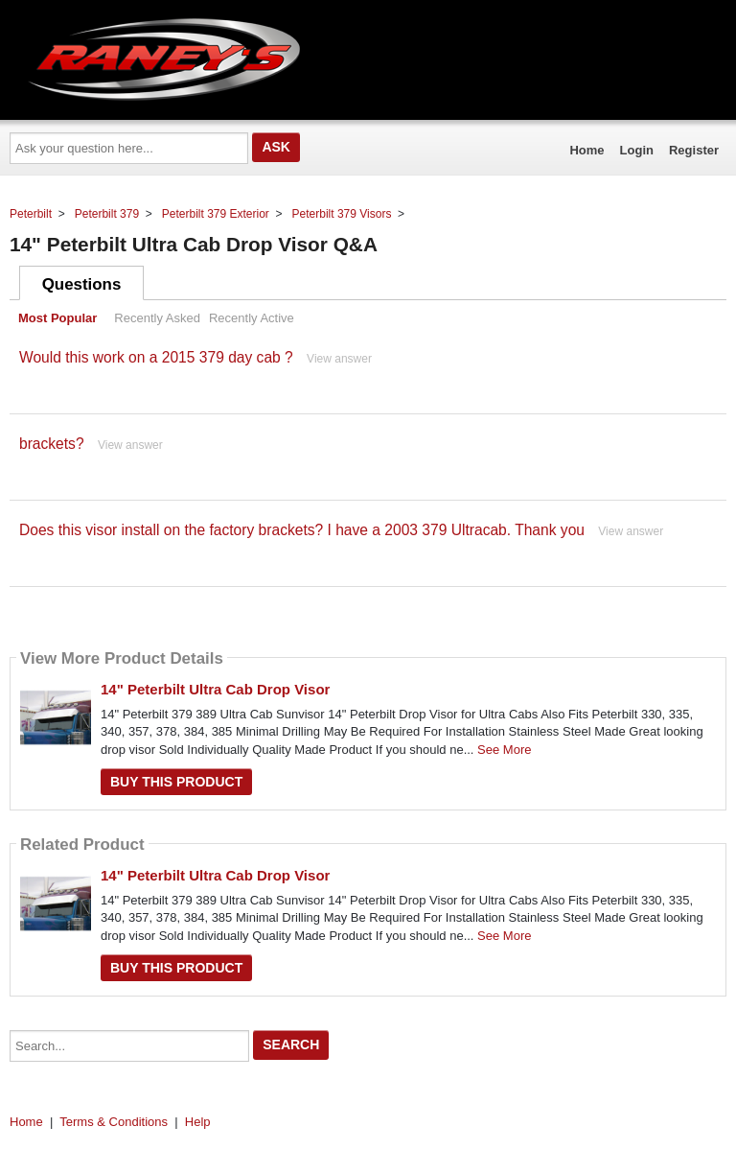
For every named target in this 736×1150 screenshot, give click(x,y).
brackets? (51, 443)
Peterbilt (31, 214)
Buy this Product (176, 781)
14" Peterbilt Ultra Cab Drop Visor (215, 689)
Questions (82, 284)
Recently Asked (157, 318)
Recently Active (251, 318)
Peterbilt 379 (107, 214)
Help (198, 1122)
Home (586, 150)
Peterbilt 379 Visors (342, 214)
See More (504, 749)
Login (637, 150)
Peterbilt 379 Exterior (215, 214)
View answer (339, 358)
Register (694, 150)
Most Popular (57, 318)
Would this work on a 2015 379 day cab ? (156, 357)
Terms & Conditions (113, 1122)
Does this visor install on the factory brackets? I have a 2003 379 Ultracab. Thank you (302, 530)
